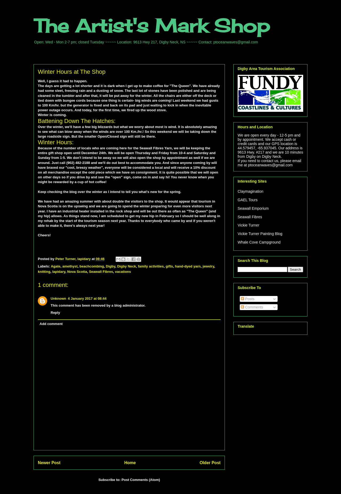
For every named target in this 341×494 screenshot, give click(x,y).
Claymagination (250, 191)
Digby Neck (126, 266)
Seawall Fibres (101, 272)
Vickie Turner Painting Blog (260, 234)
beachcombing (91, 266)
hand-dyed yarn (188, 266)
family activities (151, 266)
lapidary (58, 272)
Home (130, 462)
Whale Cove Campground (259, 242)
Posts (247, 299)
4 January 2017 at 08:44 (87, 298)
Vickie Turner (248, 225)
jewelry (208, 266)
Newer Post (49, 462)
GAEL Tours (248, 200)
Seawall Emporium (253, 208)
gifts (169, 266)
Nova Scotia (77, 272)
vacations (123, 272)
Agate (55, 266)
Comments (252, 307)
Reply (55, 313)
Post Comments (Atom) (140, 480)
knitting (44, 272)
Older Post (210, 462)
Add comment (51, 324)
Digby (110, 266)
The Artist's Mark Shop (152, 25)
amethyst (70, 266)
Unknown (58, 298)
